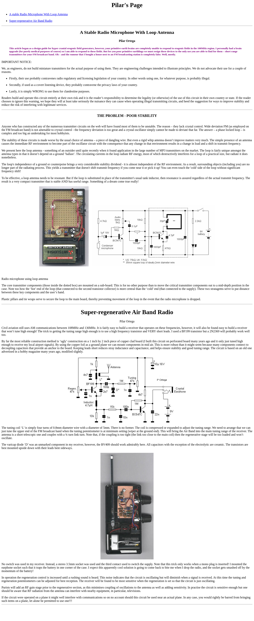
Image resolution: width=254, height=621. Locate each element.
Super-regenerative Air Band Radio (30, 20)
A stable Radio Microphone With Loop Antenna (38, 14)
